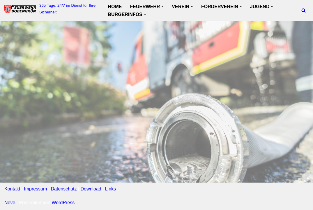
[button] (162, 6)
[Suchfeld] (303, 10)
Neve (9, 202)
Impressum (35, 188)
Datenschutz (64, 188)
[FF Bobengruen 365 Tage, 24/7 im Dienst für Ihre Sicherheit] (51, 8)
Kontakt (12, 188)
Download (90, 188)
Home (115, 6)
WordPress (63, 202)
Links (110, 188)
